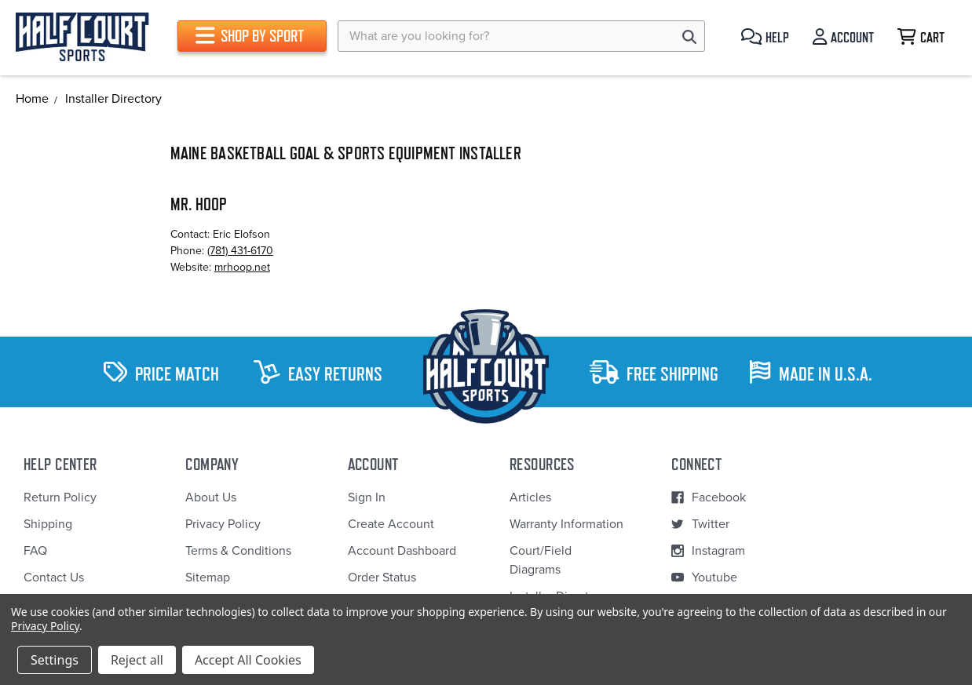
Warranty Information (566, 524)
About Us (210, 497)
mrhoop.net (242, 267)
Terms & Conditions (238, 551)
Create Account (391, 524)
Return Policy (60, 497)
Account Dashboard (402, 551)
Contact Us (54, 577)
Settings (55, 660)
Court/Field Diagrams (541, 560)
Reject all (137, 660)
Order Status (382, 577)
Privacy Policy (223, 524)
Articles (530, 497)
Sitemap (207, 577)
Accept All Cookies (248, 660)
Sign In (367, 497)
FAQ (35, 551)
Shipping (48, 524)
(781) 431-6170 (240, 250)
